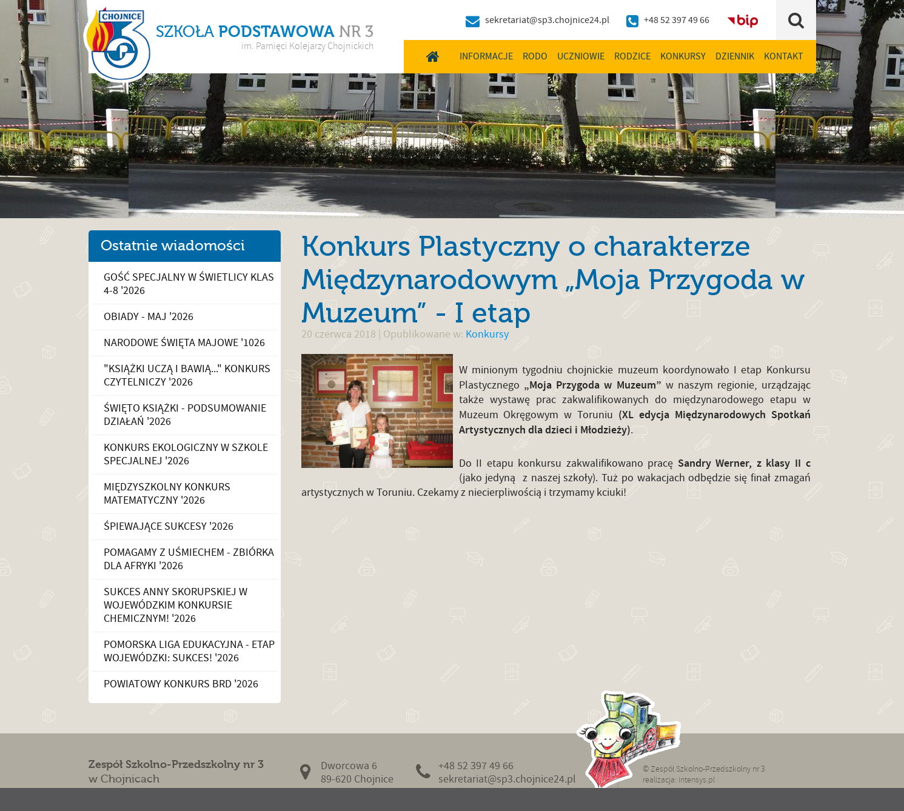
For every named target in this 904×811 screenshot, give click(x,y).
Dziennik (734, 56)
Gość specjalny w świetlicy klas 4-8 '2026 (189, 284)
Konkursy (683, 56)
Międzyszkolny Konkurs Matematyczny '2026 (167, 493)
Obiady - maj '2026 (148, 317)
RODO (535, 56)
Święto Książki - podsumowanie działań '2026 (185, 415)
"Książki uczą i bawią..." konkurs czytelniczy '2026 (187, 375)
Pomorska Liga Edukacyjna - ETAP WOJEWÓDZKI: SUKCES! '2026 (189, 651)
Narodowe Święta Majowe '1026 (184, 343)
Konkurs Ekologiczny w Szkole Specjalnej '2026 (186, 454)
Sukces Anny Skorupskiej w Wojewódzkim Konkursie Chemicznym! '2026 (175, 605)
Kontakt (783, 56)
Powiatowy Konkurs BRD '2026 (181, 684)
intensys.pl (696, 780)
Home (433, 56)
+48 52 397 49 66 (676, 20)
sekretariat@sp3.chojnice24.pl (547, 20)
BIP (742, 20)
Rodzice (632, 56)
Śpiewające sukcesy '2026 (168, 526)
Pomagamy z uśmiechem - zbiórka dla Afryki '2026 (189, 559)
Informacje (486, 56)
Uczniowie (580, 56)
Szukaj (795, 20)
